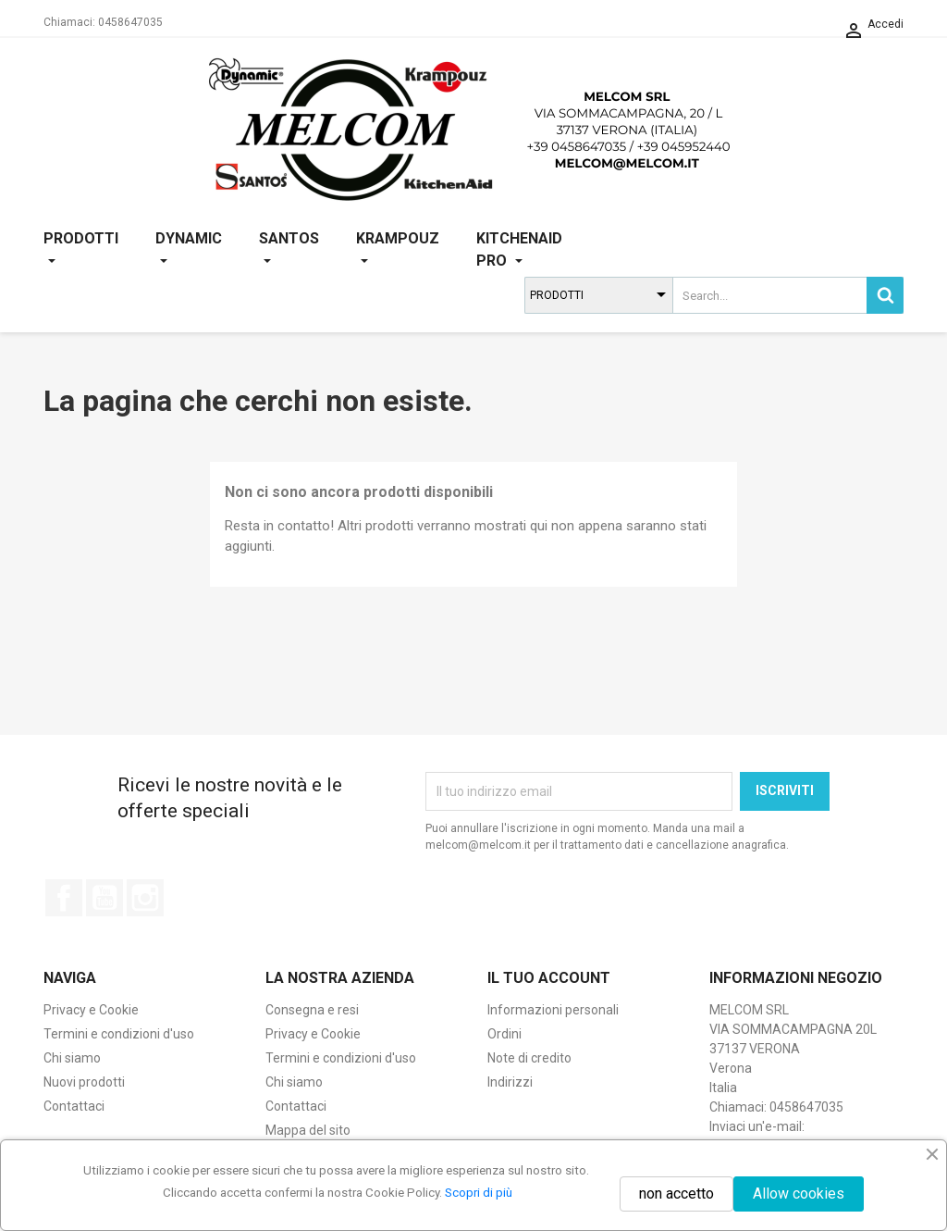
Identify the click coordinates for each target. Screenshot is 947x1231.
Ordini (504, 1033)
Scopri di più (478, 1193)
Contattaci (74, 1106)
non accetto (676, 1193)
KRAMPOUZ (397, 249)
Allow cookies (798, 1193)
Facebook (63, 897)
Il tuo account (548, 978)
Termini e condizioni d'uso (118, 1033)
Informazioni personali (553, 1009)
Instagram (145, 897)
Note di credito (529, 1058)
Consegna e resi (312, 1009)
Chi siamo (72, 1058)
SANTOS (289, 249)
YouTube (104, 897)
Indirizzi (510, 1082)
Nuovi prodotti (84, 1082)
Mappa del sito (308, 1130)
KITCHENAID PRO (519, 249)
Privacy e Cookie (91, 1009)
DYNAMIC (188, 249)
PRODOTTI (80, 249)
